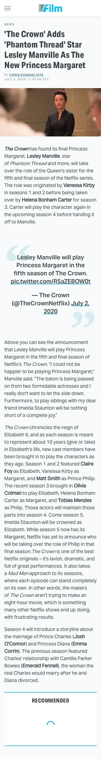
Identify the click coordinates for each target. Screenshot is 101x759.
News (9, 24)
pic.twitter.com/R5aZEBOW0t (50, 281)
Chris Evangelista (26, 75)
